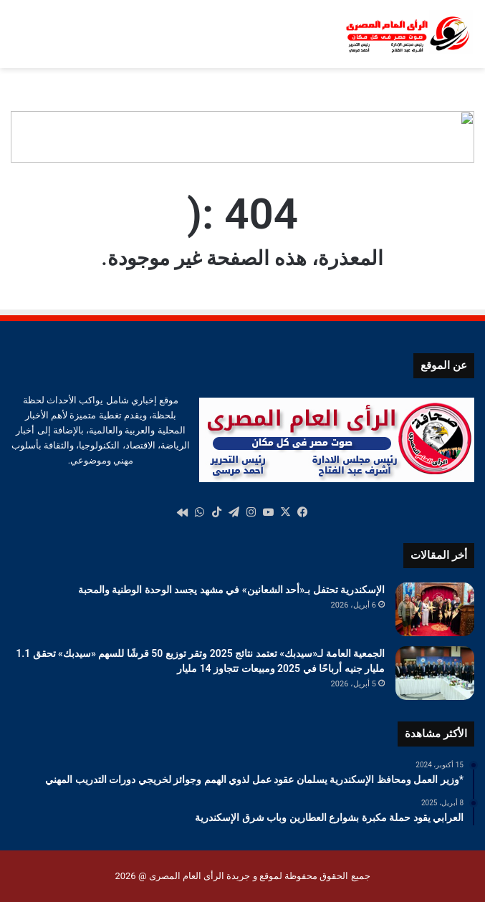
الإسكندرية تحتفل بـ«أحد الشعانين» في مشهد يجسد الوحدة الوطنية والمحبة (231, 589)
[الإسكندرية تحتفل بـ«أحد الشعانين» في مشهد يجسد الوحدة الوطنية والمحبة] (434, 609)
